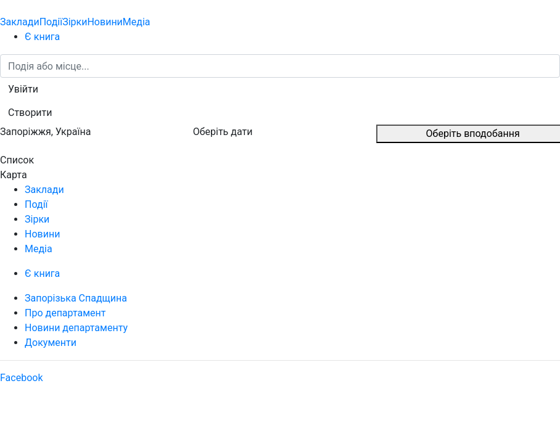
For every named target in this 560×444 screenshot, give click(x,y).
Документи (50, 342)
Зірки (74, 22)
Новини (104, 22)
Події (50, 22)
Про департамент (65, 313)
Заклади (19, 22)
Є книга (42, 37)
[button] (23, 89)
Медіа (136, 22)
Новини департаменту (76, 328)
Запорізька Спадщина (76, 298)
